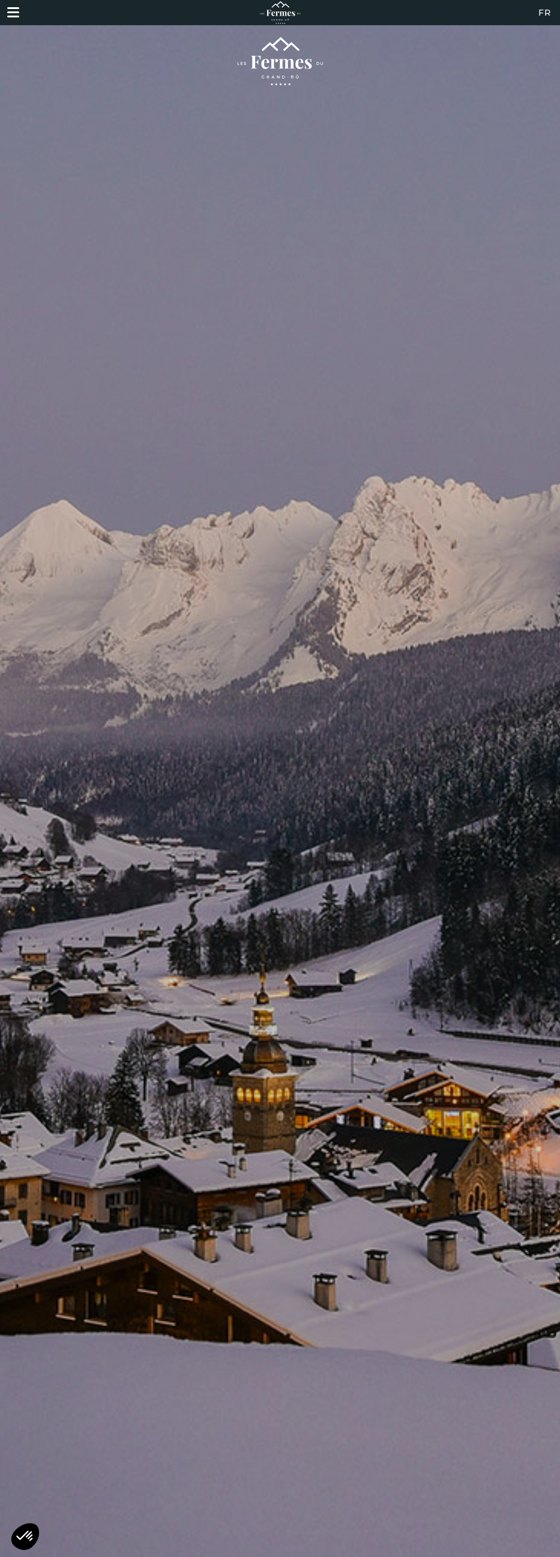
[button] (25, 1536)
